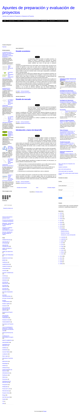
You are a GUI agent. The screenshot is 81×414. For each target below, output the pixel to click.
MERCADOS (5, 361)
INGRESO (4, 347)
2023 (61, 213)
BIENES (4, 260)
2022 (61, 215)
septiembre (63, 239)
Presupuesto (5, 384)
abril (62, 248)
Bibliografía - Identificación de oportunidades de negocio (7, 224)
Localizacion (5, 354)
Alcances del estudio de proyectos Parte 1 (7, 217)
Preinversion (5, 379)
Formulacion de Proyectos (7, 324)
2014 (61, 226)
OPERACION (5, 367)
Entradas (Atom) (39, 191)
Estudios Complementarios (6, 301)
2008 (61, 263)
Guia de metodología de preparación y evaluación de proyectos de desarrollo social (8, 329)
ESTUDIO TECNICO (6, 298)
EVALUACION (52, 20)
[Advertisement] (40, 33)
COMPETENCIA (5, 264)
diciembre (63, 229)
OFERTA (4, 365)
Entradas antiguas (51, 187)
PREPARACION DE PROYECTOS (6, 382)
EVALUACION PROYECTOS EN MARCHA (31, 20)
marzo (62, 250)
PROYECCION (5, 390)
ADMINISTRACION (6, 239)
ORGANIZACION (6, 373)
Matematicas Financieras (7, 358)
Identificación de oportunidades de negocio (7, 336)
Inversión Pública (12, 20)
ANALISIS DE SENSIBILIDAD (5, 246)
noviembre (63, 237)
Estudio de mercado (23, 99)
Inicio (37, 187)
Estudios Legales (6, 303)
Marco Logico (5, 356)
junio (62, 244)
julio (62, 242)
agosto (62, 240)
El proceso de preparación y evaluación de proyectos (7, 221)
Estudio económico (65, 231)
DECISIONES (5, 278)
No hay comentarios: (25, 91)
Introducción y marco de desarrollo (29, 130)
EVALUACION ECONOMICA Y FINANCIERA (5, 316)
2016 (61, 222)
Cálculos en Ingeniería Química (67, 120)
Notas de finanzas (64, 130)
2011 (61, 258)
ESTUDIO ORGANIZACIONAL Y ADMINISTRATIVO (10, 134)
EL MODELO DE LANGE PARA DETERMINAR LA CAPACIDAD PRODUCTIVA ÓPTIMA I (7, 103)
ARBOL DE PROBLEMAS (7, 254)
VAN (3, 403)
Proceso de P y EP (6, 388)
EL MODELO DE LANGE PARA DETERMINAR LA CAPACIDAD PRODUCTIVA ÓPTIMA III (7, 162)
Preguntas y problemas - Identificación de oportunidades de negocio (7, 229)
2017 (61, 220)
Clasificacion (5, 262)
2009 (61, 261)
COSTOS (19, 20)
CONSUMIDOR (5, 268)
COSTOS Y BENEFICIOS (7, 272)
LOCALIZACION (44, 20)
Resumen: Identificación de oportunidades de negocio (7, 233)
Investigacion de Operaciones (66, 90)
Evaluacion (4, 305)
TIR (3, 401)
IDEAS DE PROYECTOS (7, 332)
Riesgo (3, 395)
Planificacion (5, 375)
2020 (61, 218)
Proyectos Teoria (5, 393)
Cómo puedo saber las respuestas (66, 171)
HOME (5, 20)
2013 (61, 228)
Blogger (44, 411)
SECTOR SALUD (6, 397)
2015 (61, 224)
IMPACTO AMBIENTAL (7, 340)
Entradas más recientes (22, 187)
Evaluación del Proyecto (25, 92)
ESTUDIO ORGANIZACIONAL (6, 296)
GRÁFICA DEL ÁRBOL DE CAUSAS (10, 147)
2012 (61, 256)
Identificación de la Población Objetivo (6, 89)
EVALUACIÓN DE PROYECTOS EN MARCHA (6, 309)
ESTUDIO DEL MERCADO (5, 286)
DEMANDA (4, 280)
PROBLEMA (5, 386)
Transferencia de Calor (65, 142)
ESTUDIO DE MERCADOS (62, 20)
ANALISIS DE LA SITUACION (6, 242)
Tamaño (4, 399)
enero (62, 253)
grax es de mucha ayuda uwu (65, 169)
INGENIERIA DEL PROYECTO (6, 345)
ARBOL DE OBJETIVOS (7, 251)
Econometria (63, 109)
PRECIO (4, 377)
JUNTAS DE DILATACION (70, 81)
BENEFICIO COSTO (6, 258)
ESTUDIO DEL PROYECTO (5, 289)
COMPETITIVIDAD (6, 266)
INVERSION (5, 349)
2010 (61, 259)
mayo (62, 246)
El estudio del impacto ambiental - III (67, 153)
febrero (62, 252)
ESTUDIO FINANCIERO (7, 291)
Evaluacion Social (6, 319)
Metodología (5, 363)
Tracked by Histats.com (8, 208)
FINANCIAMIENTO (6, 321)
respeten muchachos (63, 167)
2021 (61, 216)
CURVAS (4, 275)
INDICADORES (5, 342)
